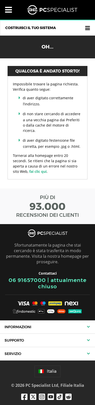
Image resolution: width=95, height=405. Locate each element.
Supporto (14, 340)
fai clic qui (38, 171)
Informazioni (18, 327)
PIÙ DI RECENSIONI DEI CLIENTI (47, 206)
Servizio (13, 353)
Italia (47, 371)
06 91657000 (27, 280)
